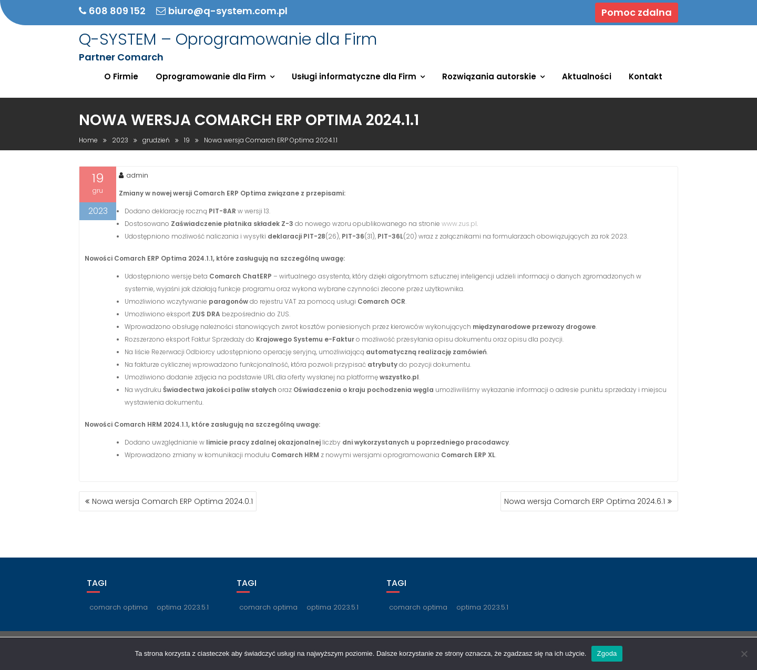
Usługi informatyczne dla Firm (354, 76)
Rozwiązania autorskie (489, 76)
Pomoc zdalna (636, 12)
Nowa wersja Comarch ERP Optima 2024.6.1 (584, 501)
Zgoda (607, 653)
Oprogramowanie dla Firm (211, 76)
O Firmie (121, 76)
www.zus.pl (459, 223)
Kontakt (645, 76)
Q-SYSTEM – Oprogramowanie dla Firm (228, 39)
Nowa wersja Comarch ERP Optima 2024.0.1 (172, 501)
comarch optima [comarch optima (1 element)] (118, 607)
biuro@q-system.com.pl (222, 11)
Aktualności (586, 76)
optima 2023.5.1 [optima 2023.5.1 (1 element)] (183, 607)
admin (133, 175)
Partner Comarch (121, 57)
